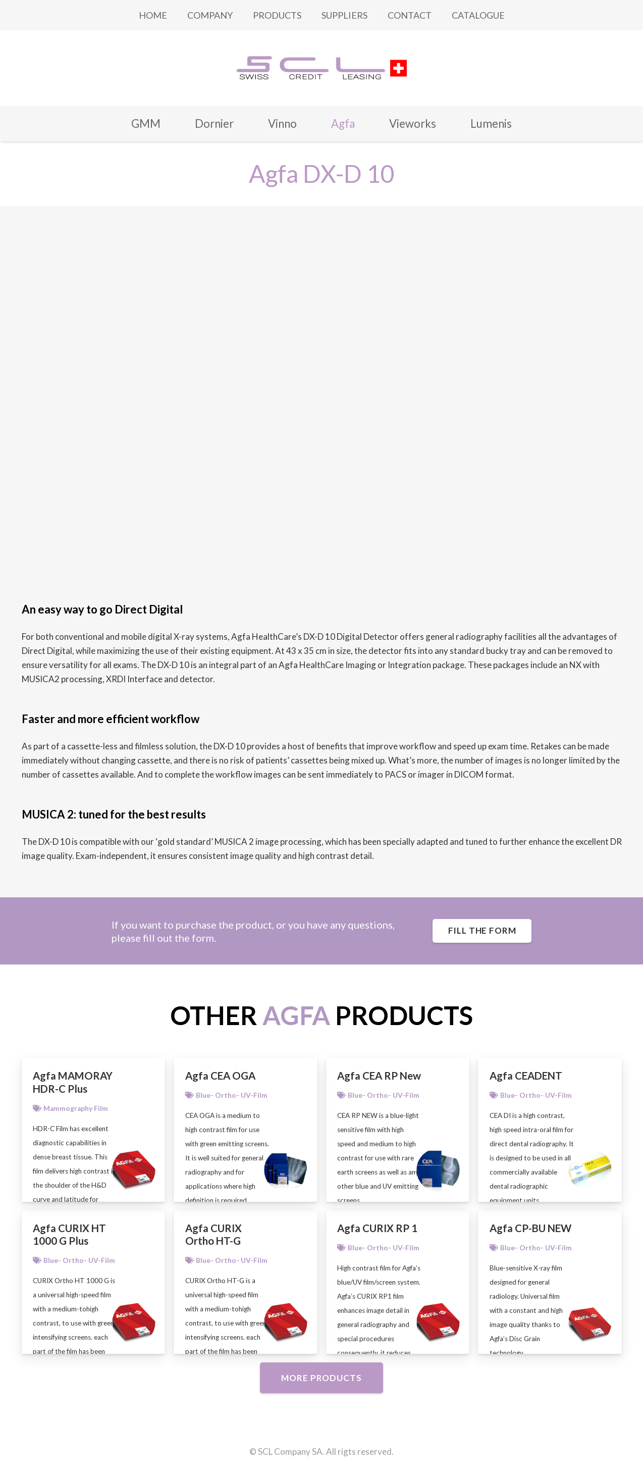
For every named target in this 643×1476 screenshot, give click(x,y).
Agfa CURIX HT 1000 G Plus (69, 1234)
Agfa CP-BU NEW (530, 1228)
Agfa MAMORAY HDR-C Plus (73, 1082)
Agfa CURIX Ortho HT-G (213, 1234)
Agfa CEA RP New (379, 1076)
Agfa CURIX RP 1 (377, 1228)
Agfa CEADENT (526, 1076)
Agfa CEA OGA (220, 1076)
